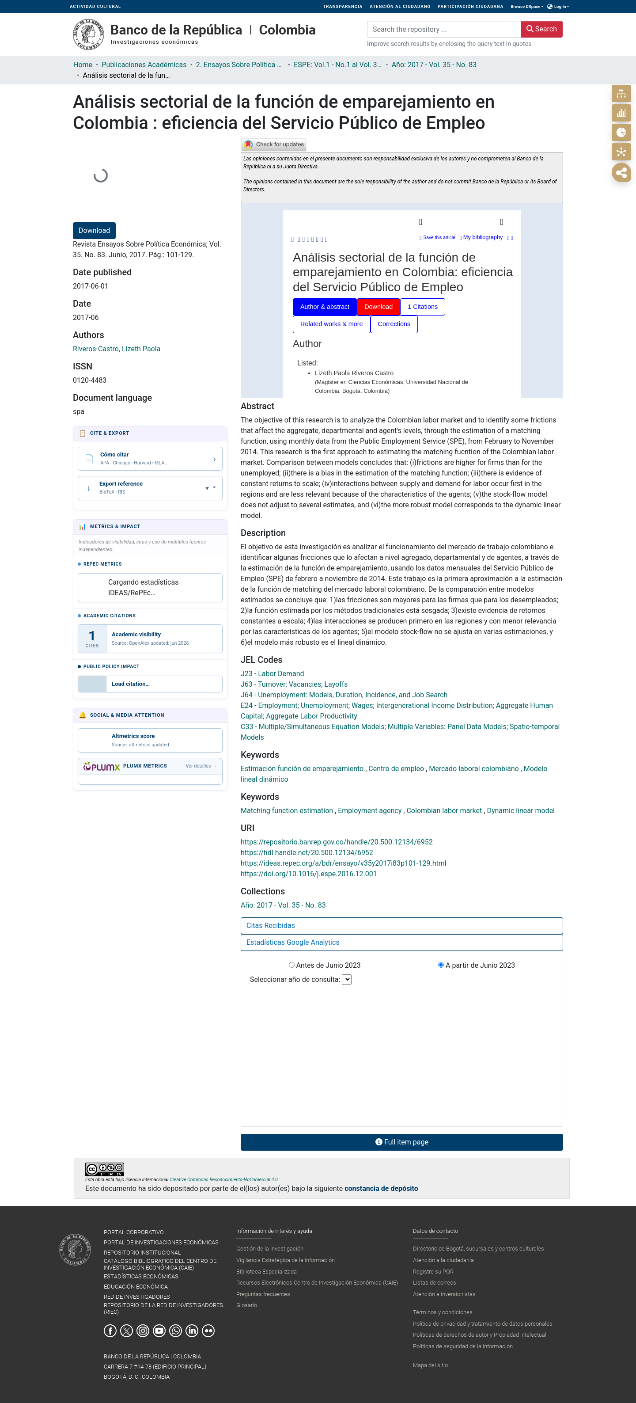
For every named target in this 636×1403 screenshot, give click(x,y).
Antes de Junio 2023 (325, 965)
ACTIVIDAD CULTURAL (95, 6)
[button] (550, 7)
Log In (560, 6)
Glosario (246, 1305)
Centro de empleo (397, 768)
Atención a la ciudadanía (443, 1260)
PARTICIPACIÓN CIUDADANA (471, 6)
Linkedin (192, 1330)
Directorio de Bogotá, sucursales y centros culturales (478, 1248)
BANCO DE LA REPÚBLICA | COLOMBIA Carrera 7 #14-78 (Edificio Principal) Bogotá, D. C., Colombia (155, 1366)
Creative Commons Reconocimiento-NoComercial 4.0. (224, 1179)
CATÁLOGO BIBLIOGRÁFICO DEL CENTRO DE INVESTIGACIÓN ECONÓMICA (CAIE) (160, 1264)
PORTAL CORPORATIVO (134, 1232)
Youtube (159, 1330)
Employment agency (370, 810)
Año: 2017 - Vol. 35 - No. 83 (434, 65)
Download (94, 230)
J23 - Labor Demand (272, 673)
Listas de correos (434, 1282)
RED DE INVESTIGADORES (137, 1296)
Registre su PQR (433, 1271)
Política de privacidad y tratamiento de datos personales (483, 1323)
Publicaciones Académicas (144, 65)
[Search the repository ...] (444, 29)
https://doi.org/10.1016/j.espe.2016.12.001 (309, 874)
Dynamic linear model (521, 810)
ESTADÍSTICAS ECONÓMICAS (141, 1276)
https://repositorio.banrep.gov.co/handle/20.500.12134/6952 (337, 842)
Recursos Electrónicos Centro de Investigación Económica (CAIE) (317, 1282)
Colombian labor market (445, 810)
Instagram (142, 1330)
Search (541, 29)
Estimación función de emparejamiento (303, 768)
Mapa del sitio (430, 1365)
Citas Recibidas (270, 925)
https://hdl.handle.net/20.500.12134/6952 (307, 852)
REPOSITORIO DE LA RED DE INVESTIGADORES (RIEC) (163, 1308)
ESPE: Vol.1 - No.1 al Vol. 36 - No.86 (338, 65)
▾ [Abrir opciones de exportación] (208, 488)
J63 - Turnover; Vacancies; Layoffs (294, 684)
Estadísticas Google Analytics (293, 942)
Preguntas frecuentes (263, 1294)
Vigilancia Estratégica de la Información (285, 1260)
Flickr (208, 1330)
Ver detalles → (201, 766)
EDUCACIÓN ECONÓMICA (136, 1286)
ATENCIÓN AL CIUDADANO (400, 6)
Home (82, 65)
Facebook (110, 1330)
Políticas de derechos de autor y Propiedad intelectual (479, 1334)
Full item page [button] (401, 1142)
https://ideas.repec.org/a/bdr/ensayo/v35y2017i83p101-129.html (344, 863)
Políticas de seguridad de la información (463, 1346)
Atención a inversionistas (444, 1294)
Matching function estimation (288, 810)
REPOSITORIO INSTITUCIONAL (142, 1252)
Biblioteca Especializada (266, 1271)
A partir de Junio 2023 (476, 965)
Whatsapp (175, 1330)
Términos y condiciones (443, 1312)
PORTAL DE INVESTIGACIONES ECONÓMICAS (161, 1242)
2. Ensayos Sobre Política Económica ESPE (240, 65)
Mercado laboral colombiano (474, 768)
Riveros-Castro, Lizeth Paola (116, 349)
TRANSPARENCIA (343, 6)
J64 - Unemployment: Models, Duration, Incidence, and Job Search (344, 695)
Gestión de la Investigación (269, 1248)
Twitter (126, 1330)
